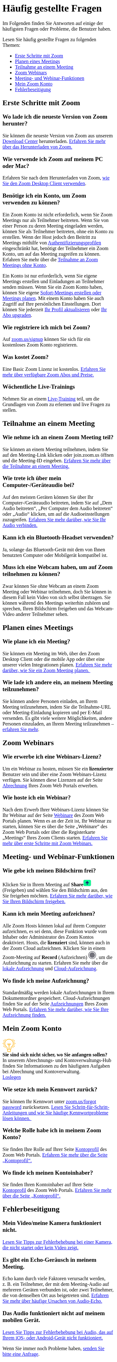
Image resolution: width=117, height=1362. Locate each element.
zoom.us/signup (27, 339)
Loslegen (11, 1077)
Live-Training (62, 398)
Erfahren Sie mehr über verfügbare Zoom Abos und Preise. (54, 371)
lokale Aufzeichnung (23, 968)
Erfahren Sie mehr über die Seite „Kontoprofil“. (56, 1192)
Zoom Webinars (31, 72)
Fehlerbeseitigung (33, 89)
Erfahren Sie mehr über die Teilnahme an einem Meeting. (56, 463)
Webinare (63, 815)
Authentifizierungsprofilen (74, 242)
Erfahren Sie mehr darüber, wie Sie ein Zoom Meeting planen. (57, 667)
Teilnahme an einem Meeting (44, 67)
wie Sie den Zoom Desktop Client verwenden (56, 180)
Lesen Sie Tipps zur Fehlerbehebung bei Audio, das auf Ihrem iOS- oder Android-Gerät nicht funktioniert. (57, 1335)
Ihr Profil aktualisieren (67, 309)
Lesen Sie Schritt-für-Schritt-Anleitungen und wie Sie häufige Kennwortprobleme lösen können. (55, 1112)
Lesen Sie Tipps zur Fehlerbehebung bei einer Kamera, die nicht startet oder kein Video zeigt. (57, 1244)
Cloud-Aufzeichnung (75, 968)
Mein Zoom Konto (33, 83)
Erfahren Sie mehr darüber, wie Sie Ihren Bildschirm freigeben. (57, 898)
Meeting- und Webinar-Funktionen (49, 78)
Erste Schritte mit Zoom (39, 55)
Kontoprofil (87, 1149)
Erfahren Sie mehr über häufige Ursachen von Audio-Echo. (55, 1298)
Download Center (20, 141)
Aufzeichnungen (66, 1003)
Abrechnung (14, 785)
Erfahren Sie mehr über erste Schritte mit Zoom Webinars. (54, 840)
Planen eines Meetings (37, 61)
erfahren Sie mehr (20, 729)
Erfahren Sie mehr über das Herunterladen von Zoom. (54, 144)
